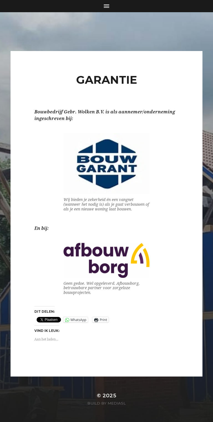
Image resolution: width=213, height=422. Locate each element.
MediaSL (117, 403)
